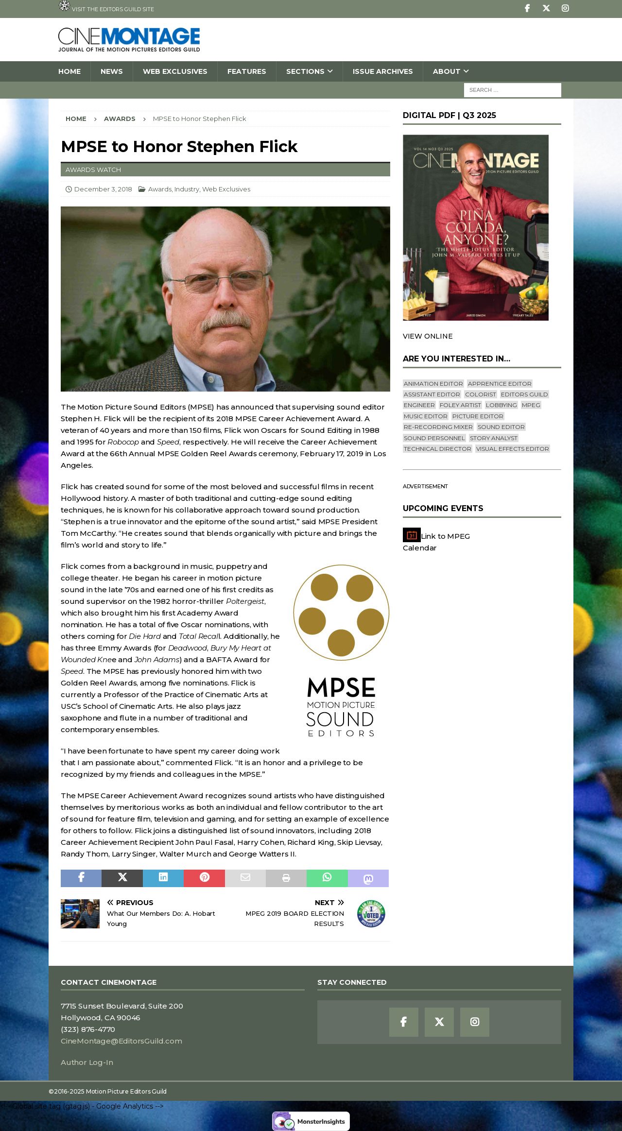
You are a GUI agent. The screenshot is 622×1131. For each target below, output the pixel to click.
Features (246, 71)
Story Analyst (494, 438)
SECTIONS (305, 71)
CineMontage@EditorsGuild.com (121, 1040)
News (112, 71)
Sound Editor (501, 426)
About (447, 71)
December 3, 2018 (103, 189)
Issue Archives (383, 71)
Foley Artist (460, 405)
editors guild (524, 394)
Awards (160, 189)
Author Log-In (87, 1062)
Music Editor (426, 416)
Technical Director (437, 448)
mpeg (531, 405)
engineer (419, 405)
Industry (186, 189)
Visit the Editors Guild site (106, 6)
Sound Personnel (434, 438)
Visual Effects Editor (512, 448)
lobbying (501, 405)
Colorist (480, 394)
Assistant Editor (432, 394)
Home (69, 71)
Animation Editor (433, 383)
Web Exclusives (175, 71)
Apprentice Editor (500, 383)
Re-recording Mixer (438, 426)
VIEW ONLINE (428, 336)
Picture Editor (477, 416)
